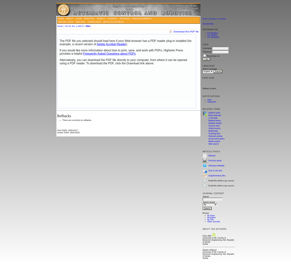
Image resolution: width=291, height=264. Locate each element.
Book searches (214, 115)
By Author (211, 218)
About (69, 18)
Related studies (215, 123)
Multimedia (213, 131)
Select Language (209, 69)
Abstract (211, 156)
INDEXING (81, 22)
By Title (210, 220)
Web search (213, 144)
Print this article (215, 161)
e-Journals (213, 118)
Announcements (141, 18)
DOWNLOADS (94, 22)
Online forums (214, 128)
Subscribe (211, 102)
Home (61, 18)
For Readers (212, 33)
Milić (88, 26)
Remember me (213, 56)
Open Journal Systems (214, 19)
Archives (124, 18)
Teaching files (214, 134)
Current (112, 18)
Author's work (214, 113)
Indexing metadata (216, 166)
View (209, 100)
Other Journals (213, 222)
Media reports (214, 141)
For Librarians (213, 37)
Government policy (216, 139)
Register (89, 18)
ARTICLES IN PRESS (113, 22)
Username (207, 48)
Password (207, 52)
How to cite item (215, 171)
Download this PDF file (186, 31)
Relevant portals (215, 136)
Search (101, 18)
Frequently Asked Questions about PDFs (109, 53)
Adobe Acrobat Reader (111, 44)
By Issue (211, 215)
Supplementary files (216, 176)
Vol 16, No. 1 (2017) (74, 26)
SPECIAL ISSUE (65, 22)
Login (78, 18)
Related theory (214, 121)
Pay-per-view (214, 126)
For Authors (212, 35)
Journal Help (207, 24)
